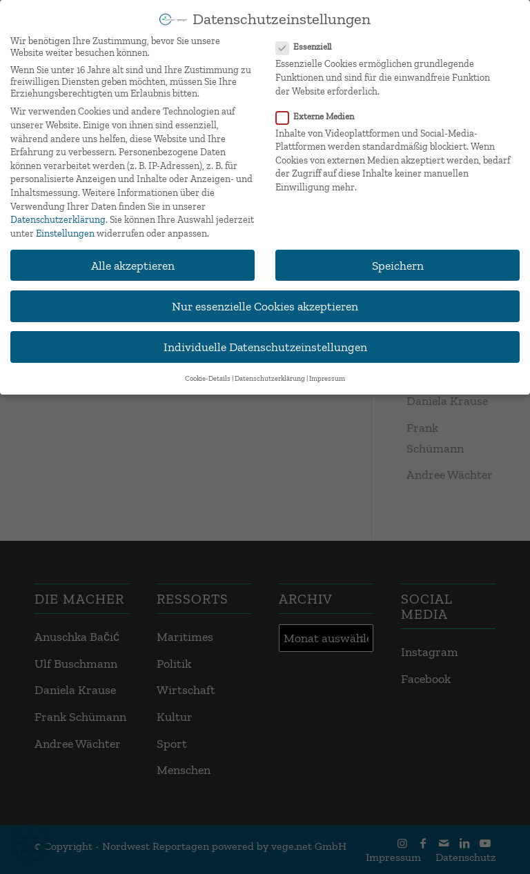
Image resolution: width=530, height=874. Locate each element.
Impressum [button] (327, 377)
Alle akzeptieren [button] (133, 264)
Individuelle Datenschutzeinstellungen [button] (265, 346)
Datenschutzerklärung (58, 219)
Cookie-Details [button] (207, 377)
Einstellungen (65, 232)
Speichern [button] (398, 264)
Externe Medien (320, 115)
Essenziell (309, 46)
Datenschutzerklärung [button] (270, 377)
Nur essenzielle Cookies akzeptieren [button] (265, 304)
